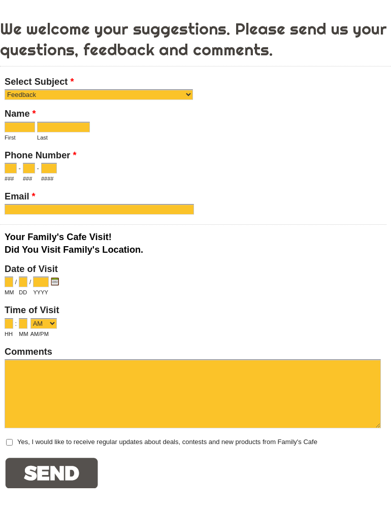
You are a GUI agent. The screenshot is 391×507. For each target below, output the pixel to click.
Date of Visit (31, 269)
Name (20, 115)
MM (9, 292)
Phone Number (40, 156)
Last (42, 137)
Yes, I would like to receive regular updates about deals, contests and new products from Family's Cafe (167, 442)
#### (47, 179)
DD (23, 292)
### (9, 179)
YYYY (40, 292)
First (10, 137)
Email (20, 197)
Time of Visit (32, 310)
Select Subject (39, 83)
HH (9, 334)
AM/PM (39, 334)
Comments (28, 352)
